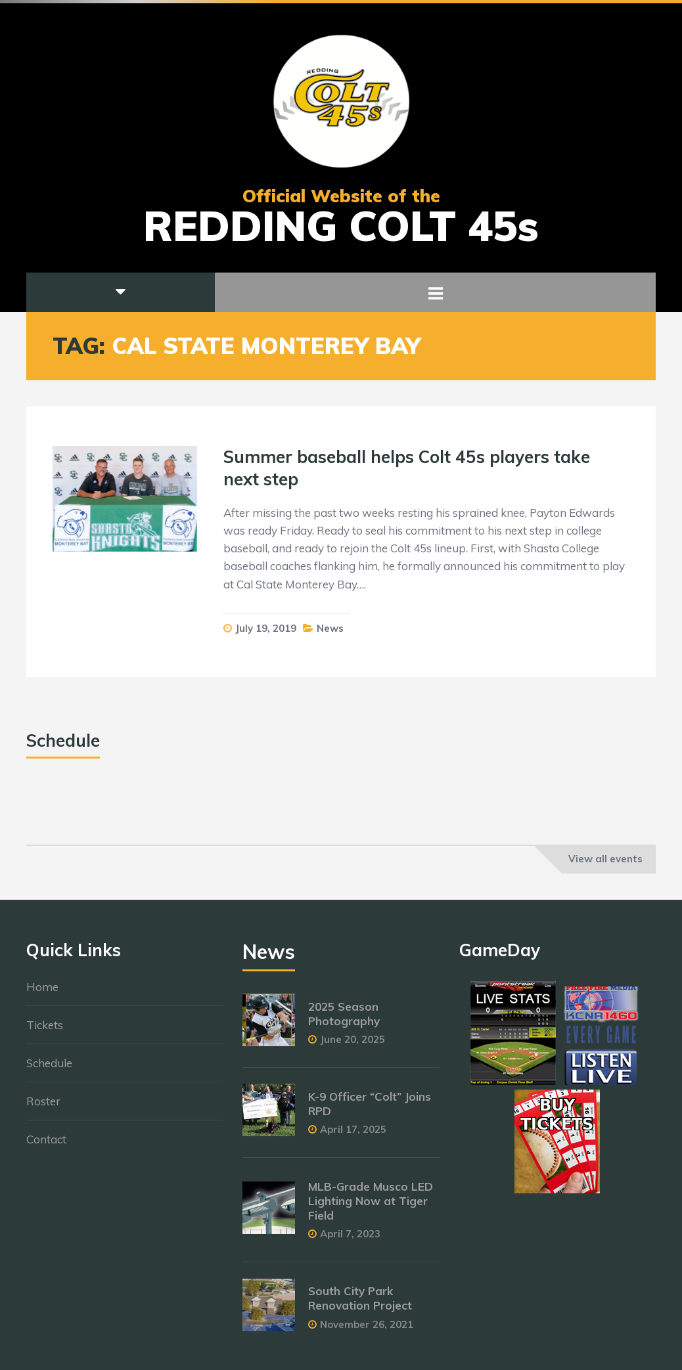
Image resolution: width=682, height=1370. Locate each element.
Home (42, 993)
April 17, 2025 (353, 1136)
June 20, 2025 (352, 1046)
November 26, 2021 (366, 1331)
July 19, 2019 (265, 628)
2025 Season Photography (344, 1020)
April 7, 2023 (350, 1241)
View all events (605, 858)
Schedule (49, 1069)
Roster (43, 1107)
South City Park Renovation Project (360, 1305)
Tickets (44, 1031)
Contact (46, 1145)
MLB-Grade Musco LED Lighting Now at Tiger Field (370, 1208)
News (330, 628)
